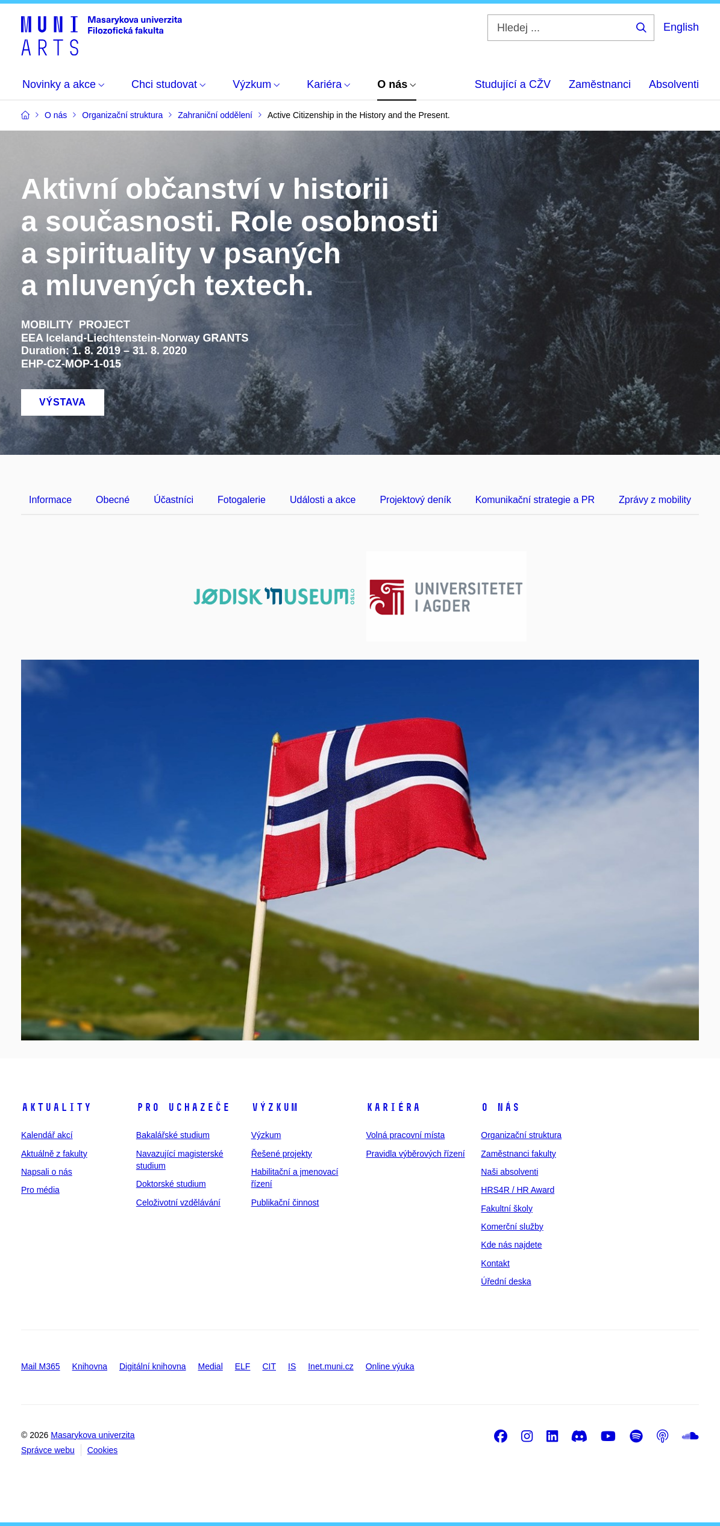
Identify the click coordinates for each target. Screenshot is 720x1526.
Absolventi (674, 84)
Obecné (113, 500)
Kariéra (393, 1107)
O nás (500, 1107)
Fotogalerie (242, 500)
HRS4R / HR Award (517, 1190)
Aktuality (56, 1107)
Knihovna (89, 1366)
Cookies (102, 1450)
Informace (50, 500)
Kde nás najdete (511, 1244)
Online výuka (390, 1366)
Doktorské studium (171, 1184)
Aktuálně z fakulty (54, 1154)
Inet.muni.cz (330, 1366)
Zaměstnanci (600, 84)
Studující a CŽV (513, 84)
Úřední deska (506, 1281)
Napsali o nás (46, 1172)
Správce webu (48, 1450)
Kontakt (495, 1263)
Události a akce (322, 500)
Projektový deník (415, 500)
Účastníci (173, 500)
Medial (210, 1366)
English (681, 27)
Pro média (40, 1190)
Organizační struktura (521, 1135)
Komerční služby (512, 1226)
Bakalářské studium (173, 1135)
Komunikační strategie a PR (535, 500)
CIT (269, 1366)
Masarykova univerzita (92, 1435)
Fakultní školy (507, 1208)
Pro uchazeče (183, 1107)
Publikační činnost (285, 1202)
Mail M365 (40, 1366)
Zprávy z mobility (655, 500)
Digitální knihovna (152, 1366)
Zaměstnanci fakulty (518, 1154)
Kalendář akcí (47, 1135)
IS (292, 1366)
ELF (243, 1366)
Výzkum (274, 1107)
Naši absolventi (509, 1172)
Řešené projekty (281, 1154)
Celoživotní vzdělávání (178, 1202)
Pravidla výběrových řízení (415, 1154)
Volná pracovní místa (405, 1135)
